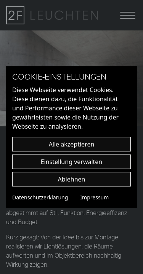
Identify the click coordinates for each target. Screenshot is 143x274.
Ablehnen (71, 179)
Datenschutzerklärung (40, 197)
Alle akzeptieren (72, 144)
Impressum (94, 197)
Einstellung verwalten (72, 162)
